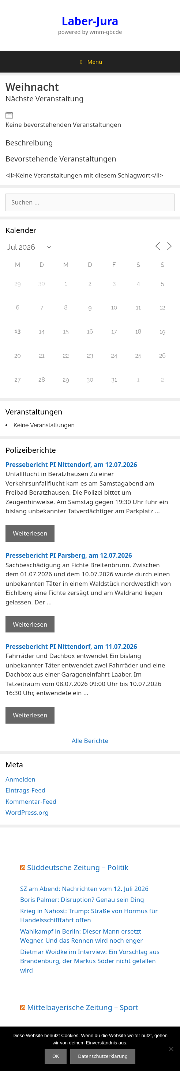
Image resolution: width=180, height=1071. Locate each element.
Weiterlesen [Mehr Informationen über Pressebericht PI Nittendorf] (30, 533)
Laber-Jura (90, 20)
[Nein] (171, 1048)
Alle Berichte (90, 740)
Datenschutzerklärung (103, 1056)
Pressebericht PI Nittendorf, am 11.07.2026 (71, 646)
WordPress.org (27, 812)
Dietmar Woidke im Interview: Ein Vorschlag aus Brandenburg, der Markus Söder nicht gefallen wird (90, 960)
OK (55, 1056)
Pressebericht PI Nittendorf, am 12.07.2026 (71, 464)
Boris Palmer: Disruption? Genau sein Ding (82, 899)
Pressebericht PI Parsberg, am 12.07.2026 (68, 555)
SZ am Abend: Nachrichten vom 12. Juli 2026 (84, 888)
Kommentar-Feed (30, 801)
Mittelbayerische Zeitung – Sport (82, 1007)
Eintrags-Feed (25, 790)
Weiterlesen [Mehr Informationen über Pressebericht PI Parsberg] (30, 624)
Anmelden (20, 779)
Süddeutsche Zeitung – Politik (77, 867)
